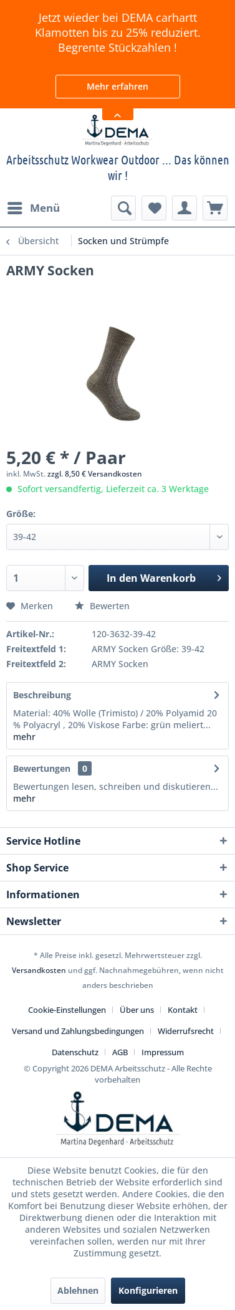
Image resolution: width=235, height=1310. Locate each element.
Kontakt (183, 1009)
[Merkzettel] (153, 208)
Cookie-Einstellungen (67, 1009)
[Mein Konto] (184, 208)
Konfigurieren (148, 1290)
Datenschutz (75, 1052)
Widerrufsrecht (186, 1031)
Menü (33, 206)
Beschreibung (42, 695)
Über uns (137, 1009)
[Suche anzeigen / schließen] (123, 208)
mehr (24, 737)
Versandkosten (39, 970)
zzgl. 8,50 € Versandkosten (94, 473)
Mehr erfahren (117, 86)
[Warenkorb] (215, 208)
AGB (120, 1052)
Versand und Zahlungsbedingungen (78, 1031)
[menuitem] (33, 208)
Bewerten (102, 606)
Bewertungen (41, 768)
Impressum (162, 1052)
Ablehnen (77, 1290)
